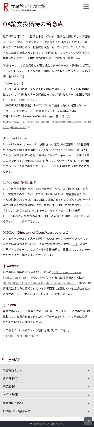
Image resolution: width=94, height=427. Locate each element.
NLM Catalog (22, 210)
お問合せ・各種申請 (16, 411)
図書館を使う (12, 370)
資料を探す (10, 378)
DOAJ (74, 244)
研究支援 (9, 386)
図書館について (13, 402)
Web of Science (64, 150)
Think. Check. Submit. (20, 336)
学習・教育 (10, 394)
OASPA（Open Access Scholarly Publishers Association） (39, 283)
